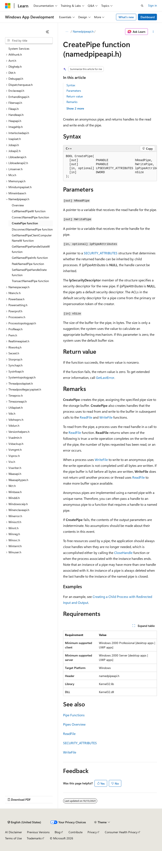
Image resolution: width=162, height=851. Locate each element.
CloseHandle (123, 552)
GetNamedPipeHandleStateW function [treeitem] (31, 249)
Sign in (152, 5)
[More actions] (153, 31)
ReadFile (86, 417)
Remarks (71, 102)
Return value (74, 96)
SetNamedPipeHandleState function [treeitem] (29, 272)
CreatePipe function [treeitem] (25, 223)
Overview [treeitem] (18, 205)
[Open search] (142, 6)
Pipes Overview (74, 724)
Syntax (70, 85)
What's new (126, 17)
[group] (110, 166)
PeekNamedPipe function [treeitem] (28, 264)
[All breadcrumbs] (66, 31)
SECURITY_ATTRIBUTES (100, 253)
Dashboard (147, 17)
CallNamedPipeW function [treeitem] (29, 211)
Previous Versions (38, 832)
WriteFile (105, 417)
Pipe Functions (74, 715)
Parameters (73, 91)
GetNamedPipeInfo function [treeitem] (30, 258)
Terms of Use (13, 838)
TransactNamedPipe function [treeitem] (30, 281)
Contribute (75, 832)
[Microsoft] (8, 5)
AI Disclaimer (13, 832)
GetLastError (105, 377)
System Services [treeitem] (18, 49)
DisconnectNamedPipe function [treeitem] (32, 229)
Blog (57, 832)
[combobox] (29, 40)
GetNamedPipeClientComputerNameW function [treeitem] (32, 238)
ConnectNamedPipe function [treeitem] (30, 217)
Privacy (92, 832)
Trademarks (34, 838)
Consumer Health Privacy (121, 832)
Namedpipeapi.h (83, 31)
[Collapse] (47, 32)
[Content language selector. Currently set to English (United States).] (24, 822)
